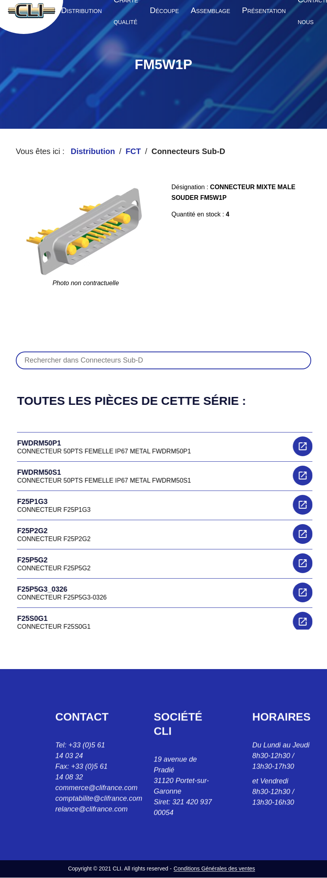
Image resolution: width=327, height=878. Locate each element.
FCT (133, 151)
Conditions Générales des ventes (214, 868)
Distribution (93, 151)
